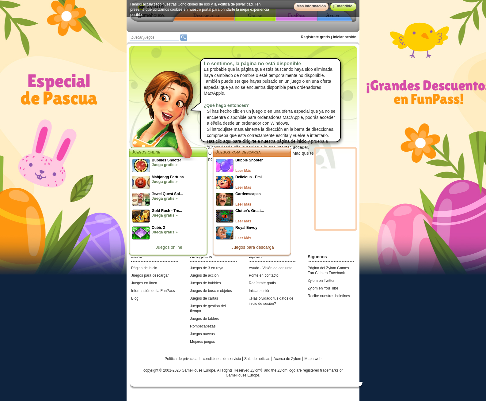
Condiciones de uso (194, 4)
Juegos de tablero (204, 318)
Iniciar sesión (344, 37)
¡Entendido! (343, 6)
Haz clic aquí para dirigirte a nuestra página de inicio (256, 141)
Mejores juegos (202, 341)
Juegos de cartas (204, 298)
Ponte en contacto (264, 275)
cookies (176, 9)
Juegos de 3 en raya (206, 268)
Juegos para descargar (150, 275)
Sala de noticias (257, 359)
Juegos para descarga (238, 151)
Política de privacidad (235, 4)
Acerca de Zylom (288, 359)
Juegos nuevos (202, 334)
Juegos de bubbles (205, 283)
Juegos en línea (144, 283)
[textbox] (154, 37)
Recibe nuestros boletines (329, 296)
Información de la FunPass (153, 291)
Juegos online (169, 247)
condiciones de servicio (222, 359)
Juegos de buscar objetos (211, 291)
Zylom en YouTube (323, 288)
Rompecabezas (202, 326)
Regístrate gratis (315, 37)
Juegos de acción (204, 275)
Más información (311, 6)
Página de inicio (144, 268)
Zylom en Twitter (321, 280)
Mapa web (313, 359)
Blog (135, 298)
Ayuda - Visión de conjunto (270, 268)
